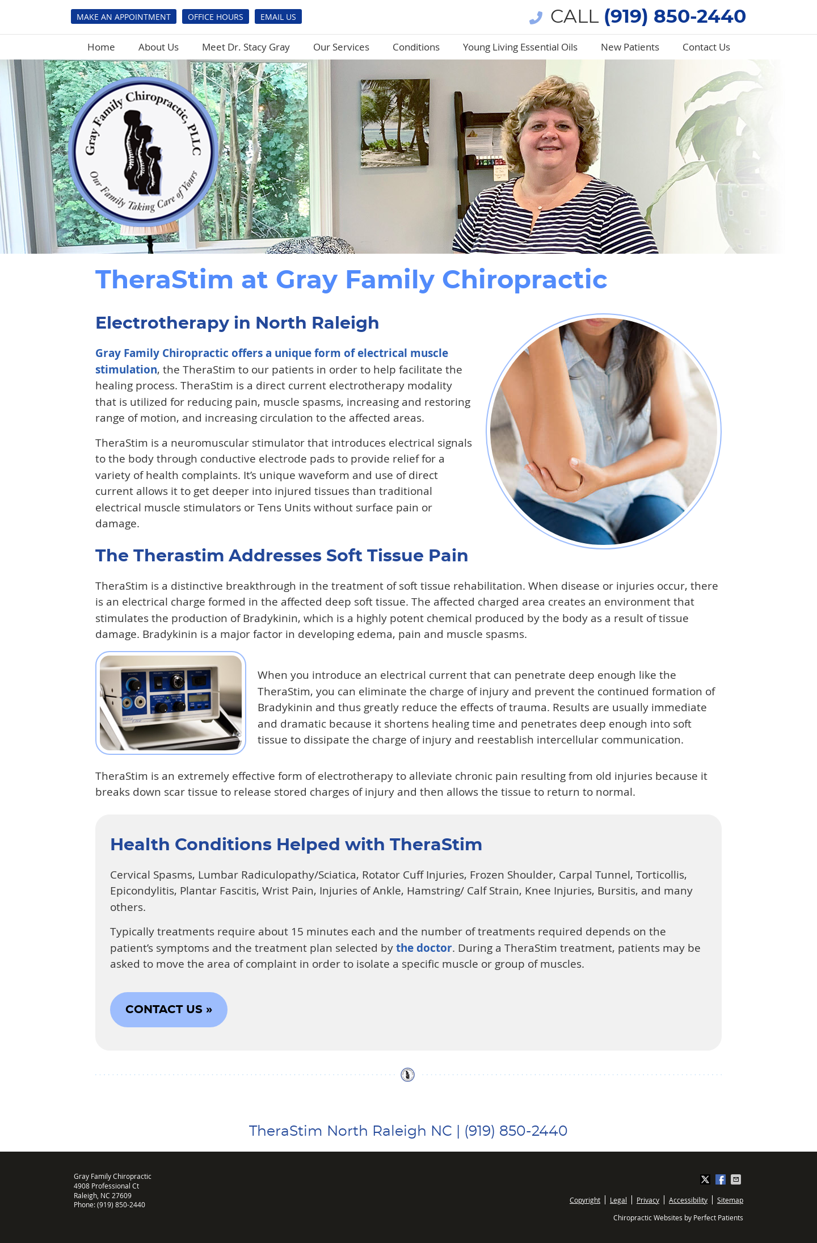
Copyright (585, 1199)
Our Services (341, 46)
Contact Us (706, 46)
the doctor (424, 947)
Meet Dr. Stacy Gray (246, 46)
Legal (618, 1199)
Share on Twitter (706, 1179)
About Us (158, 46)
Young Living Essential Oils (520, 46)
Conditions (416, 46)
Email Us (278, 16)
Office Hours (215, 16)
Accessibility (688, 1199)
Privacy (648, 1199)
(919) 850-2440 (675, 17)
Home (101, 46)
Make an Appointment (124, 16)
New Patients (630, 46)
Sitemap (730, 1199)
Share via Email (737, 1179)
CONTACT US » (168, 1009)
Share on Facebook (721, 1179)
